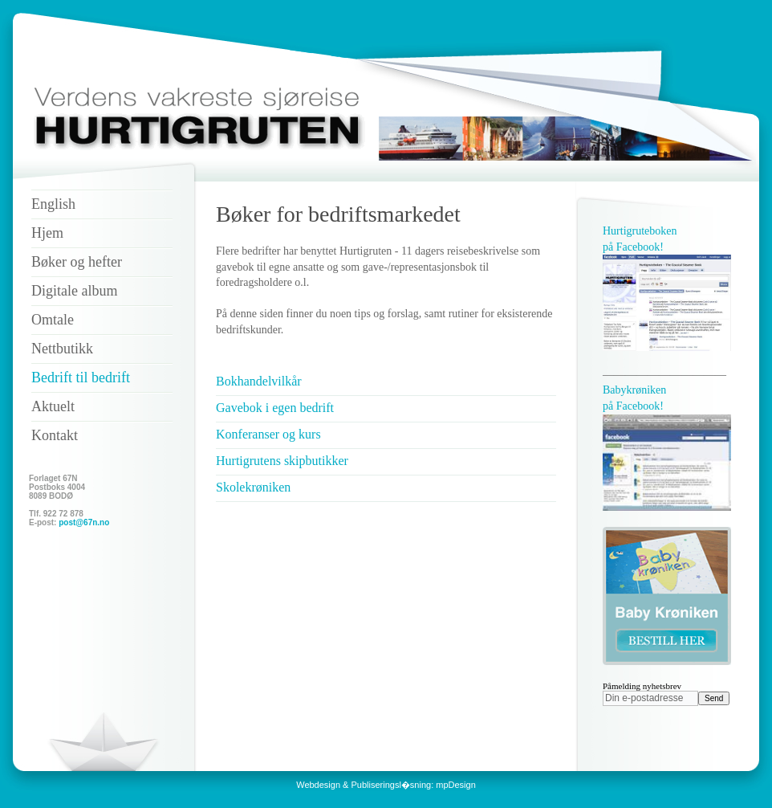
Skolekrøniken (253, 487)
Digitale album (74, 291)
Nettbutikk (62, 349)
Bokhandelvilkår (259, 381)
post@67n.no (84, 522)
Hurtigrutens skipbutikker (282, 460)
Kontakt (54, 435)
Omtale (52, 320)
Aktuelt (53, 406)
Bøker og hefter (76, 262)
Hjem (47, 233)
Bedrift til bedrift (80, 377)
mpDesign (456, 785)
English (53, 204)
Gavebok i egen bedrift (275, 407)
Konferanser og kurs (268, 434)
